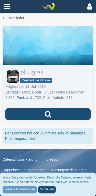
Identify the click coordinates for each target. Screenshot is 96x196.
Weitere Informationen (20, 189)
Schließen (47, 189)
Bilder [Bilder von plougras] (36, 92)
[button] (7, 6)
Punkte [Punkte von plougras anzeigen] (22, 98)
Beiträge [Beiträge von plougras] (12, 92)
